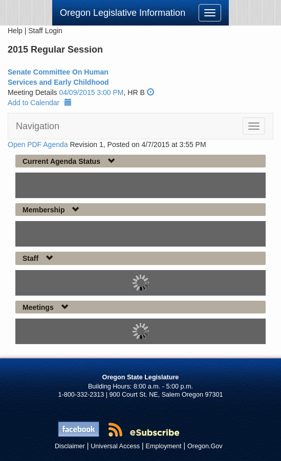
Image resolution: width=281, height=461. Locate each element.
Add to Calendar (40, 103)
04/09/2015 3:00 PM (91, 92)
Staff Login (45, 31)
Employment (164, 446)
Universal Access (115, 446)
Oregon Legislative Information (122, 13)
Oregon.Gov (205, 446)
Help (15, 31)
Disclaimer (70, 446)
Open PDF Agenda (38, 144)
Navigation (37, 126)
